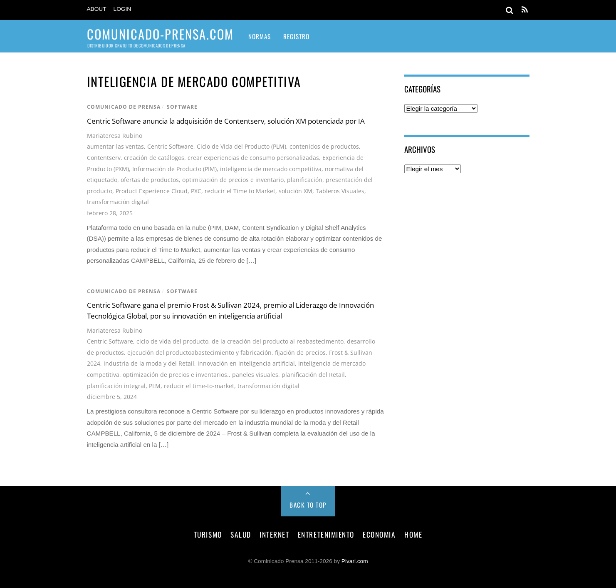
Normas (259, 36)
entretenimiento (326, 534)
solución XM (295, 191)
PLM (155, 386)
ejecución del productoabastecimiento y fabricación (199, 352)
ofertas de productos (150, 180)
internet (274, 534)
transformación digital (118, 202)
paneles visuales (255, 375)
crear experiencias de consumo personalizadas (253, 158)
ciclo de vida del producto (172, 341)
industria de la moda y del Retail (149, 363)
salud (240, 534)
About (96, 9)
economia (379, 534)
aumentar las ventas (115, 146)
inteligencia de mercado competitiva (271, 169)
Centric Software (170, 146)
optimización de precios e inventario (233, 180)
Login (122, 9)
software (182, 106)
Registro (296, 36)
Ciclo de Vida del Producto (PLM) (241, 146)
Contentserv (104, 158)
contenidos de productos (324, 146)
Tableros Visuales (340, 191)
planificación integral (116, 386)
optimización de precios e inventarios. (176, 375)
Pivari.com (354, 561)
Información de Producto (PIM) (174, 169)
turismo (208, 534)
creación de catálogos (154, 158)
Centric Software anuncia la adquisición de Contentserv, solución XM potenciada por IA (226, 121)
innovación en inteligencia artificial (246, 363)
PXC (196, 191)
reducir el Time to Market (240, 191)
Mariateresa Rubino (114, 136)
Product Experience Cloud (152, 191)
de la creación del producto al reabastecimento (278, 341)
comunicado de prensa (124, 106)
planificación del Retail (313, 375)
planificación (304, 180)
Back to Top (308, 504)
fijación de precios (300, 352)
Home (413, 534)
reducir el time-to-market (199, 386)
